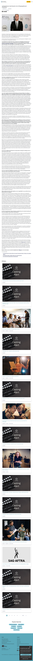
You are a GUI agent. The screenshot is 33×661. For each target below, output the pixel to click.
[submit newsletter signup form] (9, 648)
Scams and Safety (8, 565)
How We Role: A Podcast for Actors (6, 641)
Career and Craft (11, 330)
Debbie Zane (23, 242)
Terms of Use (19, 641)
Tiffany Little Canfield (9, 65)
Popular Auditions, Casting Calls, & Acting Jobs (8, 643)
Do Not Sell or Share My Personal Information (23, 643)
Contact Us (18, 640)
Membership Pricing (4, 642)
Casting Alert (3, 282)
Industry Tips (20, 628)
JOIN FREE (28, 1)
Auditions (7, 423)
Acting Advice (7, 330)
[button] (25, 658)
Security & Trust (19, 646)
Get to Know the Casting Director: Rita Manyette (10, 256)
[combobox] (29, 646)
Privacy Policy (19, 642)
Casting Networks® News (5, 640)
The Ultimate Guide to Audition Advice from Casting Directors (12, 255)
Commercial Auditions (13, 624)
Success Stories (16, 629)
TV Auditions (14, 626)
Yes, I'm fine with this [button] (25, 654)
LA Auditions (19, 626)
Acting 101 (3, 330)
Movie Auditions (21, 624)
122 (23, 615)
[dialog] (25, 653)
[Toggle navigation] (31, 2)
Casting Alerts (13, 628)
